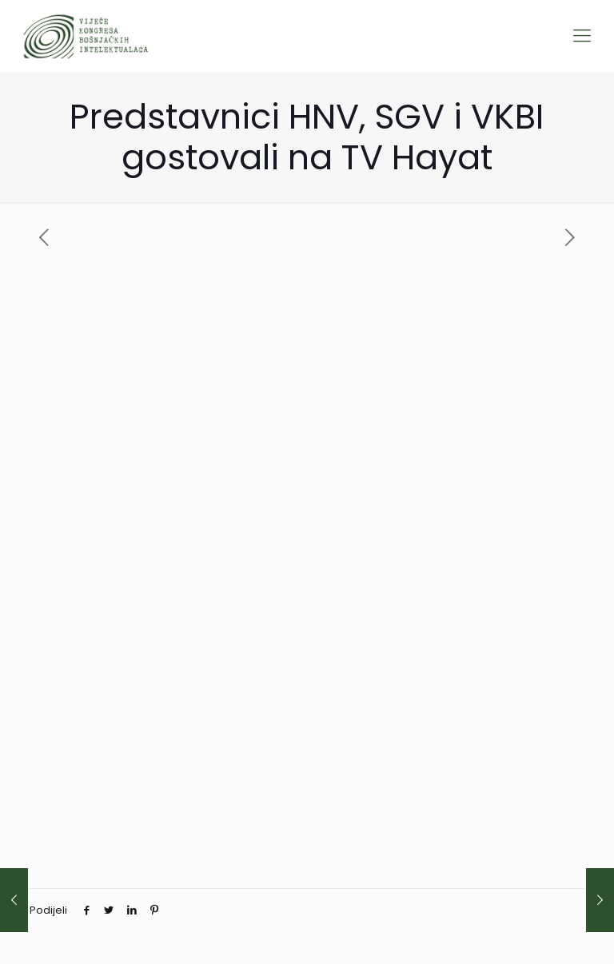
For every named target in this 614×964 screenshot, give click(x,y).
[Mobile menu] (582, 36)
